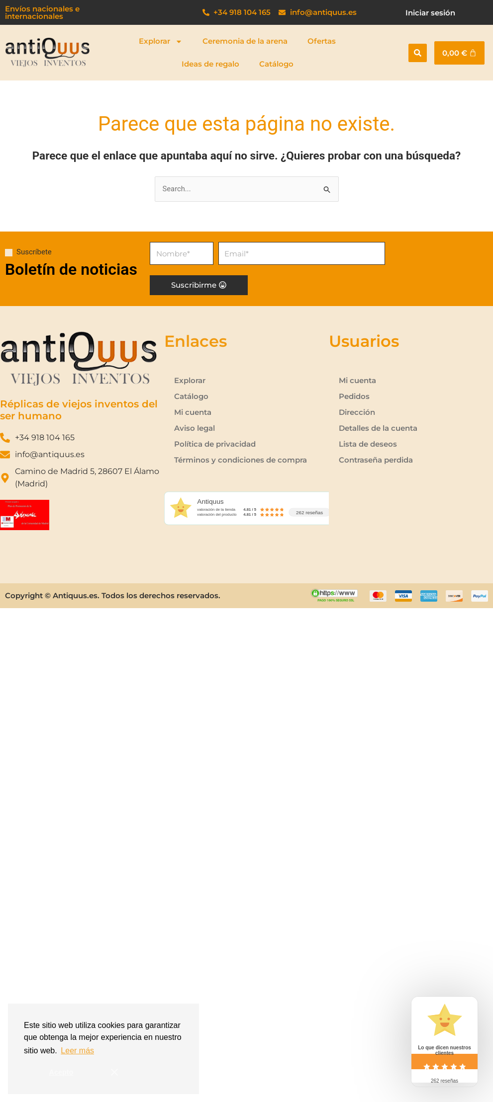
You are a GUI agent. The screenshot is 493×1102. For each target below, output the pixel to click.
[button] (417, 53)
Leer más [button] (77, 1050)
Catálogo (276, 64)
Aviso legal (194, 428)
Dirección (357, 412)
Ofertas (321, 41)
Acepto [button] (61, 1072)
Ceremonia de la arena (245, 41)
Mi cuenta (192, 412)
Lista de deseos (368, 444)
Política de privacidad (215, 444)
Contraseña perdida (376, 460)
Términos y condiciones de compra (240, 460)
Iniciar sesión (430, 12)
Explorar (161, 41)
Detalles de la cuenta (378, 428)
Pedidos (354, 396)
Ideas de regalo (210, 64)
